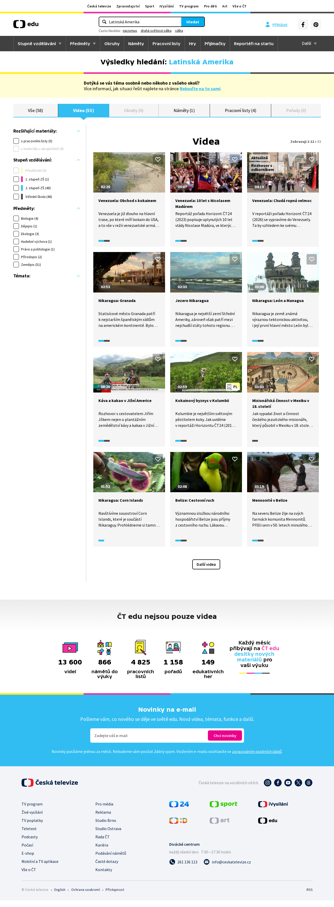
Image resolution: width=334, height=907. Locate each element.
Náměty (136, 43)
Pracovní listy (166, 43)
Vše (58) (35, 113)
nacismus (130, 30)
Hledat (192, 21)
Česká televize (99, 6)
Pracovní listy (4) (240, 113)
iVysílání (166, 6)
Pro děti (210, 6)
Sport (150, 6)
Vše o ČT (239, 6)
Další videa (206, 570)
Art (224, 6)
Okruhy (112, 43)
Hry (192, 43)
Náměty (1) (184, 113)
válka (179, 30)
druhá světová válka (156, 30)
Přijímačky (215, 43)
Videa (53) (83, 113)
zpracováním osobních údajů (257, 758)
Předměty (80, 43)
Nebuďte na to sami (200, 89)
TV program (189, 6)
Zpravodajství (128, 6)
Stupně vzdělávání (37, 43)
